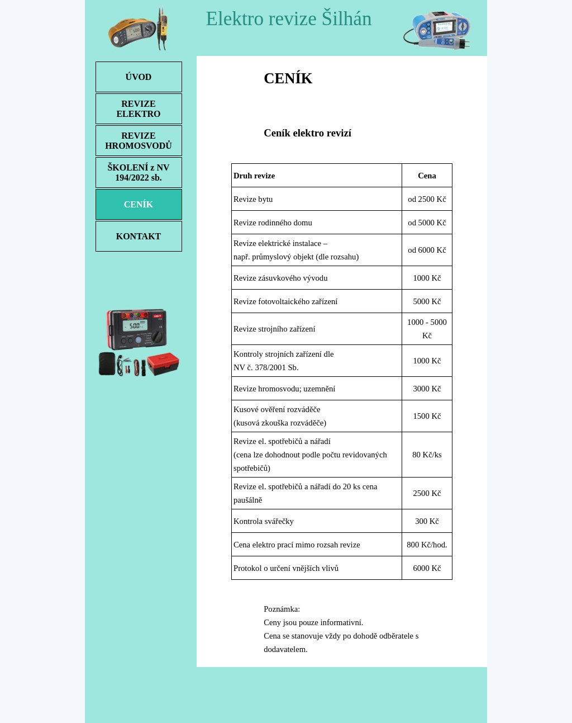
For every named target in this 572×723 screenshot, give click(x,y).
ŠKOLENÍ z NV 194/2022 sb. (138, 172)
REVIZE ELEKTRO (138, 109)
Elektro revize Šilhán (288, 19)
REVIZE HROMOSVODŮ (138, 140)
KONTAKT (138, 236)
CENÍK (138, 204)
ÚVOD (139, 77)
